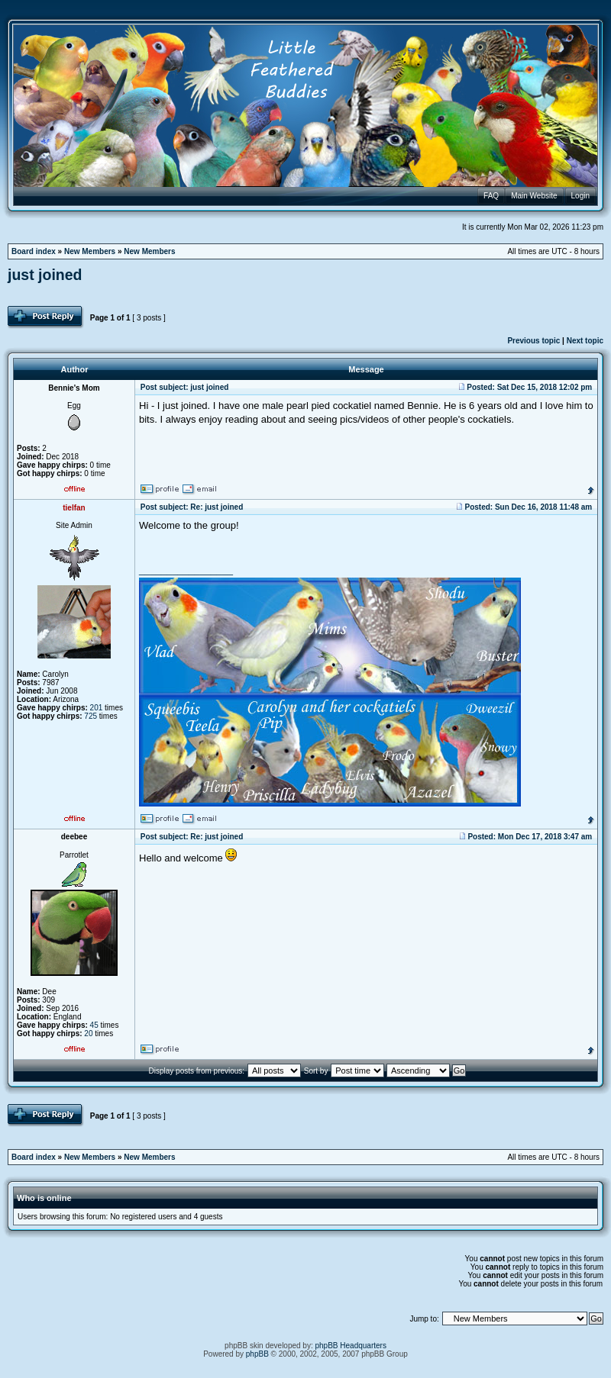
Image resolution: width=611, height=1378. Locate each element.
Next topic (585, 340)
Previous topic (533, 340)
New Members (89, 251)
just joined (45, 274)
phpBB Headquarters (350, 1345)
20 (88, 1033)
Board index (33, 251)
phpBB (257, 1354)
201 (96, 707)
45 (94, 1025)
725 (90, 716)
